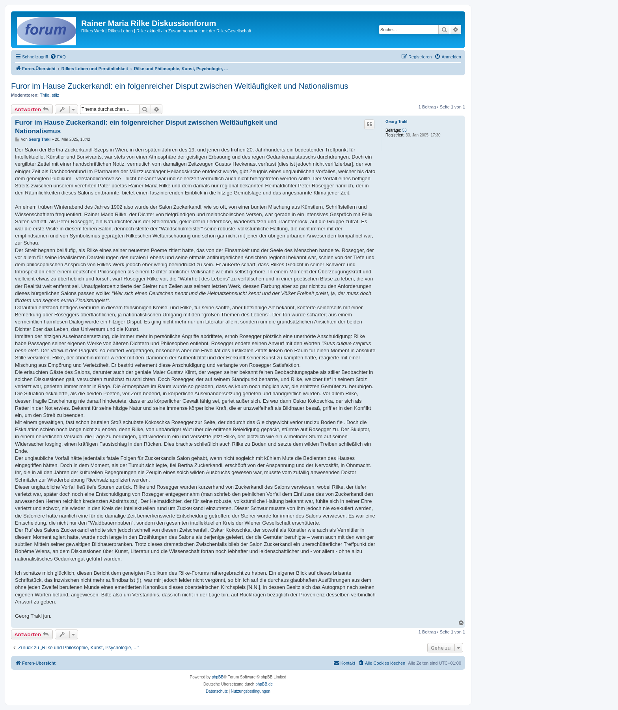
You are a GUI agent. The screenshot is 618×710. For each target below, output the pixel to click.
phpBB (217, 677)
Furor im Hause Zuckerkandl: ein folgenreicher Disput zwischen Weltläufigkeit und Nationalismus (179, 86)
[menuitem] (58, 57)
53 (404, 130)
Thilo (44, 95)
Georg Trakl (396, 122)
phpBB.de (264, 684)
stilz (55, 95)
